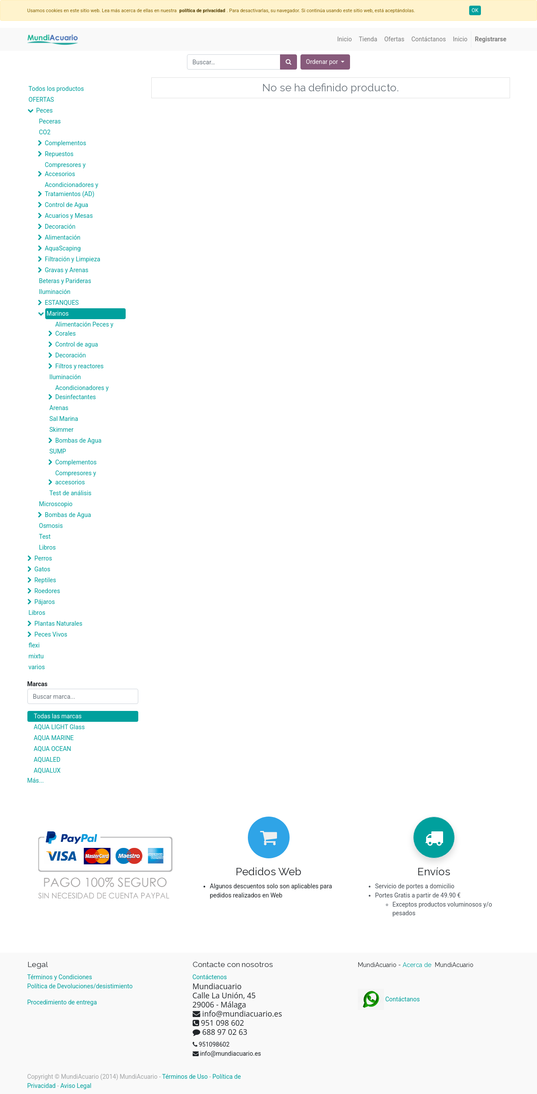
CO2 (45, 132)
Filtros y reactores (79, 366)
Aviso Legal (76, 1085)
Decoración (60, 226)
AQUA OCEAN (52, 748)
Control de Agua (66, 204)
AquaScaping (63, 248)
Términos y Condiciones (59, 977)
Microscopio (56, 503)
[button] (325, 62)
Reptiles (45, 580)
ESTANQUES (62, 302)
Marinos (58, 313)
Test (45, 536)
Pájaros (44, 601)
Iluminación (54, 291)
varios (37, 667)
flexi (34, 645)
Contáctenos (210, 977)
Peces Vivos (50, 634)
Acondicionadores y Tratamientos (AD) (71, 189)
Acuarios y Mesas (69, 215)
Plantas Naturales (58, 623)
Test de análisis (71, 493)
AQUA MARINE (54, 737)
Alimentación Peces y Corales (84, 329)
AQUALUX (47, 770)
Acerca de (418, 964)
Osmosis (51, 525)
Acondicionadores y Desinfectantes (82, 392)
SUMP (58, 451)
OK (475, 10)
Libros (47, 547)
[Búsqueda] (288, 62)
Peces (44, 110)
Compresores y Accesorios (65, 169)
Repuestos (59, 153)
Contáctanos (389, 999)
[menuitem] (345, 39)
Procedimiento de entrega (62, 1002)
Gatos (42, 569)
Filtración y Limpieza (72, 259)
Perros (43, 558)
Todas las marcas (58, 716)
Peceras (50, 121)
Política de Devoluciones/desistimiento (80, 986)
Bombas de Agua (78, 440)
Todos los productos (56, 88)
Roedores (47, 590)
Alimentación (62, 237)
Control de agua (76, 344)
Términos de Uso (185, 1076)
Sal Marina (64, 418)
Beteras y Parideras (65, 280)
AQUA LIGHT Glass (59, 727)
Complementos (65, 143)
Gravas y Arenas (66, 270)
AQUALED (47, 759)
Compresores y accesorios (75, 478)
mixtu (36, 656)
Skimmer (62, 429)
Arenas (59, 407)
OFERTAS (41, 99)
